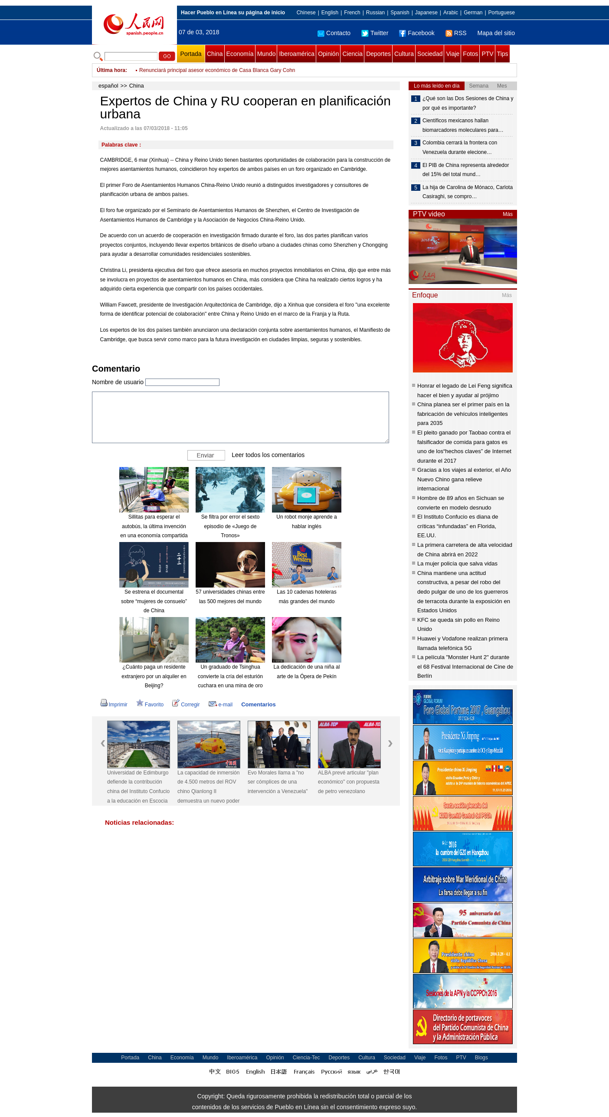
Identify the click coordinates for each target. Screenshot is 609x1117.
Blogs (481, 1058)
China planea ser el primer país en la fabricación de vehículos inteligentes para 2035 (463, 413)
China (215, 53)
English (329, 13)
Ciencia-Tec (306, 1058)
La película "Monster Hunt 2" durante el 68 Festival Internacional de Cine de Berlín (465, 666)
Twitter (374, 32)
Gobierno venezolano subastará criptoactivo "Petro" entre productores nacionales (233, 70)
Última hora (111, 70)
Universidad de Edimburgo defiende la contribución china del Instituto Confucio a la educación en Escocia (138, 787)
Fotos (470, 53)
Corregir (186, 705)
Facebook (416, 32)
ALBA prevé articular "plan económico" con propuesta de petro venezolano (349, 782)
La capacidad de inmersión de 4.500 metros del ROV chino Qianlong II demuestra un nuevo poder (208, 787)
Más (508, 214)
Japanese (426, 13)
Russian (375, 13)
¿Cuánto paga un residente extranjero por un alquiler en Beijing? (153, 676)
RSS (456, 32)
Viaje (452, 53)
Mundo (266, 53)
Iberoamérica (296, 53)
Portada (190, 53)
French (352, 13)
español (108, 85)
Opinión (328, 53)
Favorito (150, 705)
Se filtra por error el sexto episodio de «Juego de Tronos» (230, 526)
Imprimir (114, 705)
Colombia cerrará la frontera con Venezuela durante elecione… (459, 147)
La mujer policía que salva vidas (457, 563)
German (473, 13)
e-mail (221, 705)
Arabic (450, 13)
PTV (487, 53)
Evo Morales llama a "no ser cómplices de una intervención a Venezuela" (278, 782)
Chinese (306, 13)
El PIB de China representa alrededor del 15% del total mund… (465, 170)
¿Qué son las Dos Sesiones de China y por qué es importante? (467, 103)
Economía (240, 53)
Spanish (399, 13)
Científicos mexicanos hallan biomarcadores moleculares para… (463, 125)
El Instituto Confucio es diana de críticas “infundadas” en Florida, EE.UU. (457, 526)
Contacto (334, 32)
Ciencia (352, 53)
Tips (502, 53)
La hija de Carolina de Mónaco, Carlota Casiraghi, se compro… (467, 192)
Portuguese (501, 13)
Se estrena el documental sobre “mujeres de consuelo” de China (154, 601)
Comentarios (258, 704)
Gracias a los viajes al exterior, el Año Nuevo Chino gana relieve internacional (464, 479)
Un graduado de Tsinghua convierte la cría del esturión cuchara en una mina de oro (230, 676)
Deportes (378, 53)
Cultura (404, 53)
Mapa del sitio (496, 32)
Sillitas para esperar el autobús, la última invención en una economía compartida (153, 526)
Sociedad (429, 53)
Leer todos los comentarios (268, 454)
